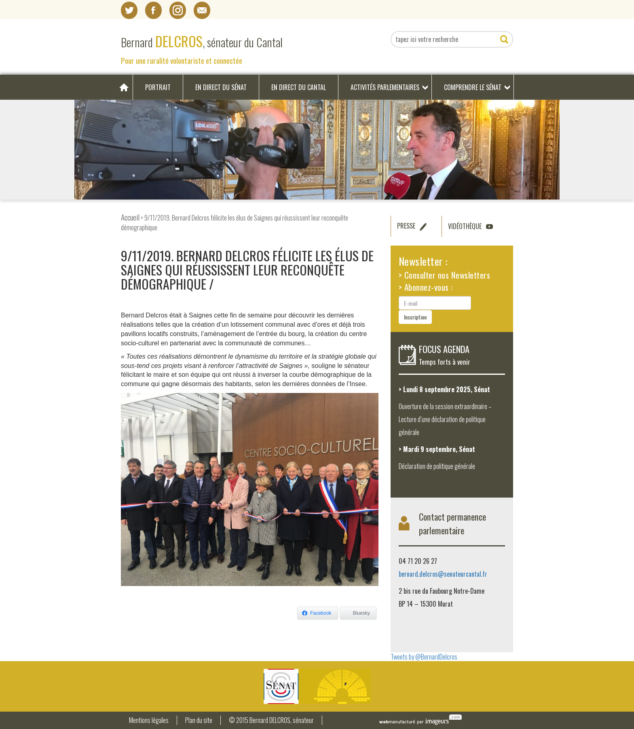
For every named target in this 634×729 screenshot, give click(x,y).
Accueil (130, 217)
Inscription (415, 317)
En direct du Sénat (221, 87)
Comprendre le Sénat (472, 87)
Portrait (158, 87)
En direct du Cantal (298, 87)
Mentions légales (149, 720)
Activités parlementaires (385, 87)
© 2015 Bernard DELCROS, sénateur (271, 720)
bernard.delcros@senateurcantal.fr (443, 574)
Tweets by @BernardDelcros (424, 657)
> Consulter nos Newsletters (444, 275)
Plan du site (198, 720)
